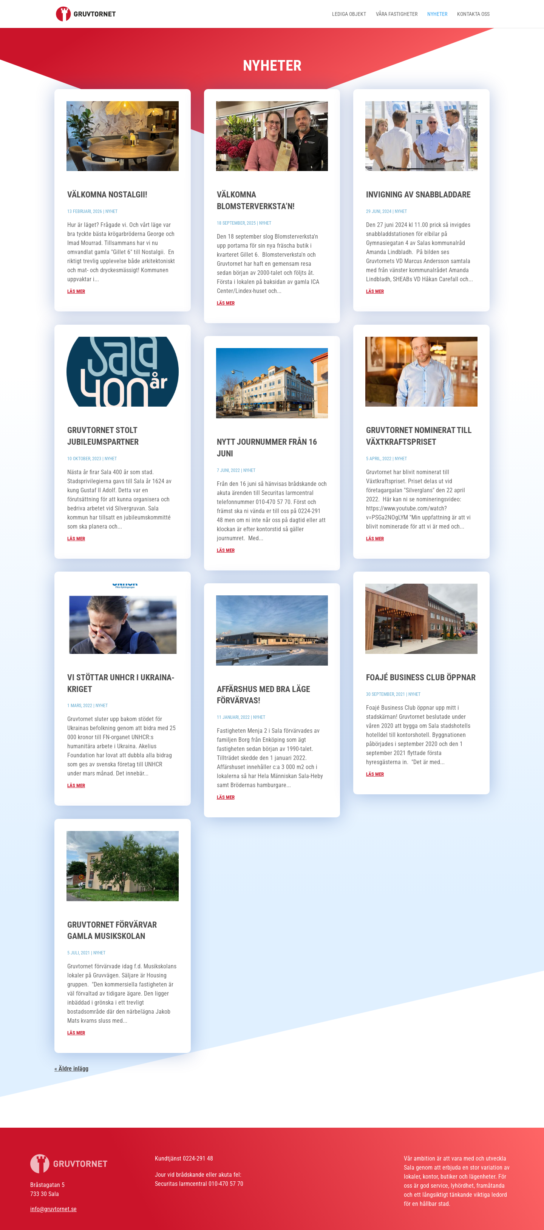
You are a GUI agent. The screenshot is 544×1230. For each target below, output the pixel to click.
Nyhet (111, 211)
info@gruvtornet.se (53, 1209)
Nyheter (437, 14)
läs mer (76, 291)
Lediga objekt (349, 14)
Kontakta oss (473, 14)
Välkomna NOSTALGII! (107, 194)
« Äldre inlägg (71, 1068)
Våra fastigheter (396, 14)
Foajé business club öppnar (421, 677)
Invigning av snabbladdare (418, 194)
